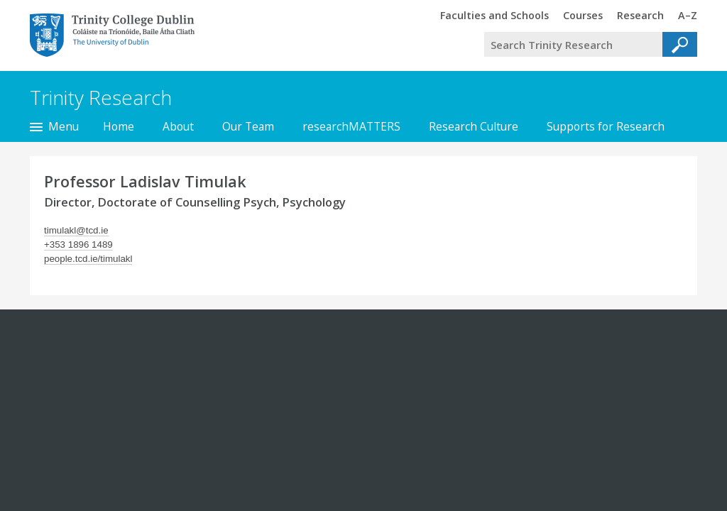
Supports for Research (606, 126)
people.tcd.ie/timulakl (88, 258)
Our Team (248, 126)
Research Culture (473, 126)
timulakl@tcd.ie (76, 230)
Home (118, 126)
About (178, 126)
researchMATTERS (351, 126)
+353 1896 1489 (78, 244)
